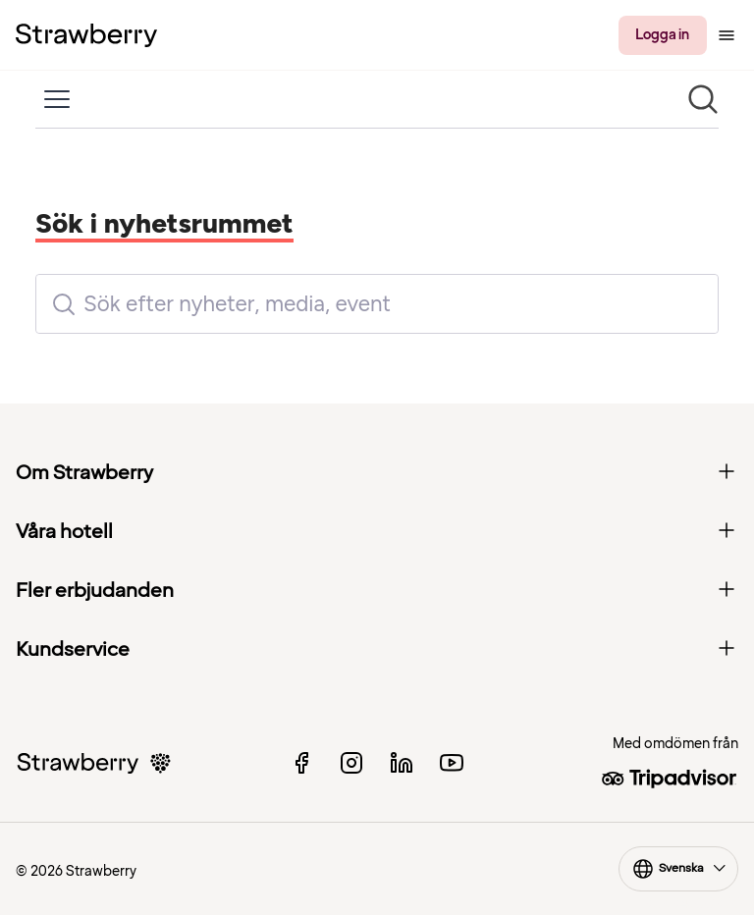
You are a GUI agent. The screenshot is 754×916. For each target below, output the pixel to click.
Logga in (662, 35)
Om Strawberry (377, 473)
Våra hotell (377, 532)
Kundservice (377, 650)
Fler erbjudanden (377, 591)
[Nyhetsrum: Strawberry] (377, 234)
